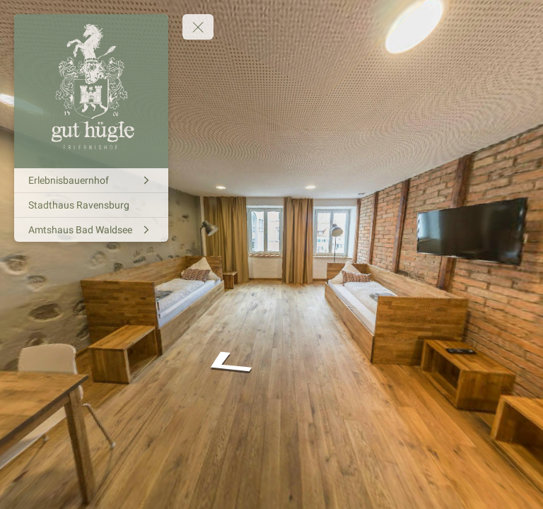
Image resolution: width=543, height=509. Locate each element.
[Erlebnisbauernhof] (91, 180)
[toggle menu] (198, 27)
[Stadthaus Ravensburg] (91, 205)
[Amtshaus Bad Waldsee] (91, 230)
